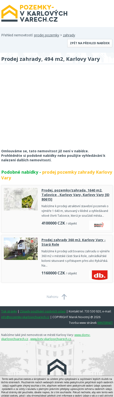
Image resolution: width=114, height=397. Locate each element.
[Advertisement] (37, 110)
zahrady (69, 35)
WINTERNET (105, 323)
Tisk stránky (9, 311)
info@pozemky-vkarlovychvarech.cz (25, 317)
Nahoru (52, 296)
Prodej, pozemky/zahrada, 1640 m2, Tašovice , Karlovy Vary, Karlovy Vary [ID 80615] (75, 194)
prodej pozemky (46, 35)
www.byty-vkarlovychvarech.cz (50, 339)
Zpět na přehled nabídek (90, 43)
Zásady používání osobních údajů (43, 311)
